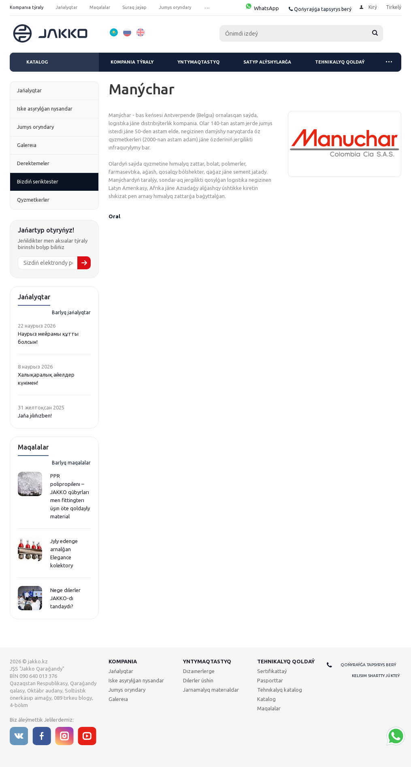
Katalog (37, 62)
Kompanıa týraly (132, 62)
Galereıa (118, 699)
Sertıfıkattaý (272, 671)
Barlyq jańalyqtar (71, 312)
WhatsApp (262, 8)
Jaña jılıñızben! (35, 415)
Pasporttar (270, 680)
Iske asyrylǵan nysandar (136, 680)
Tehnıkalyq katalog (279, 689)
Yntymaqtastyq (198, 62)
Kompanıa (123, 661)
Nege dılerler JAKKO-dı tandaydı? (65, 598)
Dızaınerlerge (199, 671)
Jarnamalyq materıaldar (211, 689)
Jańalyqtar (121, 671)
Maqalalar (269, 708)
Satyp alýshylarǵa (267, 62)
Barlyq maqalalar (71, 462)
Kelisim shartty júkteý (376, 675)
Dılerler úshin (198, 680)
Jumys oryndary (127, 689)
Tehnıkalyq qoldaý (339, 62)
